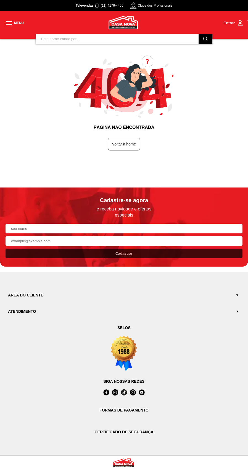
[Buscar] (205, 39)
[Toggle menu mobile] (15, 23)
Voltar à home (124, 144)
